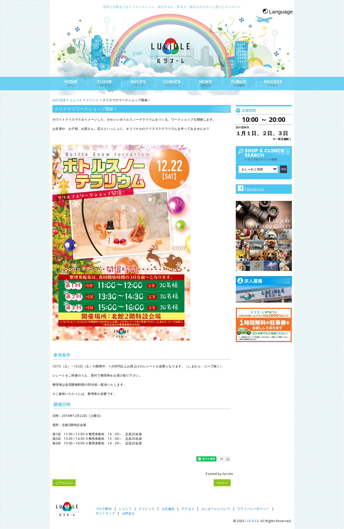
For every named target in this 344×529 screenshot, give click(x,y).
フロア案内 (104, 509)
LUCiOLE (252, 521)
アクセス (188, 509)
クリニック (147, 509)
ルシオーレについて (215, 509)
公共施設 (168, 509)
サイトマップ (105, 513)
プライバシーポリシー (253, 509)
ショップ (125, 509)
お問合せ (128, 513)
